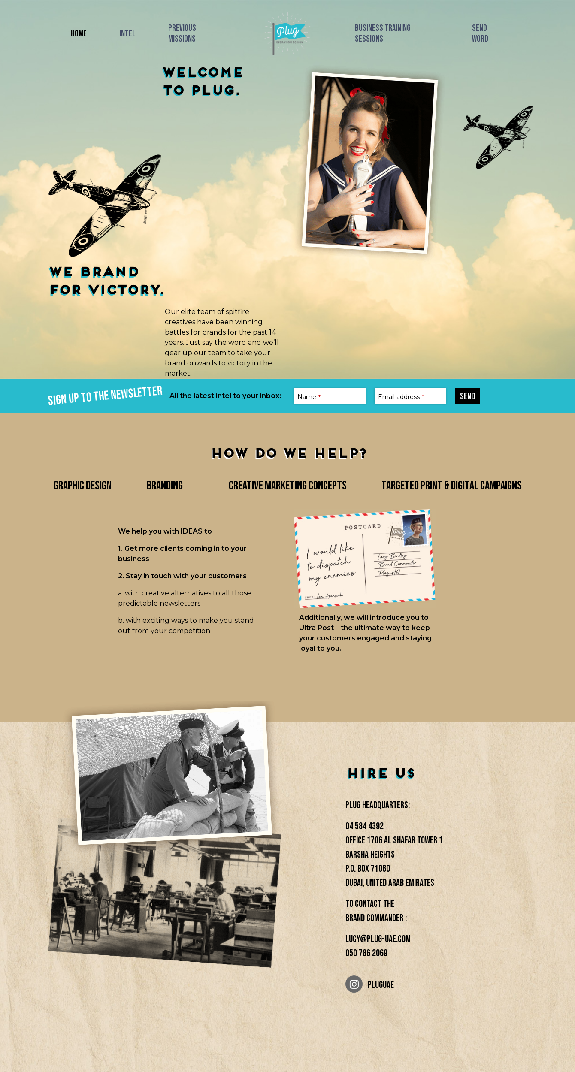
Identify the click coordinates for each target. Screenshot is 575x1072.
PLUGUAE (369, 984)
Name (309, 397)
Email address (401, 397)
